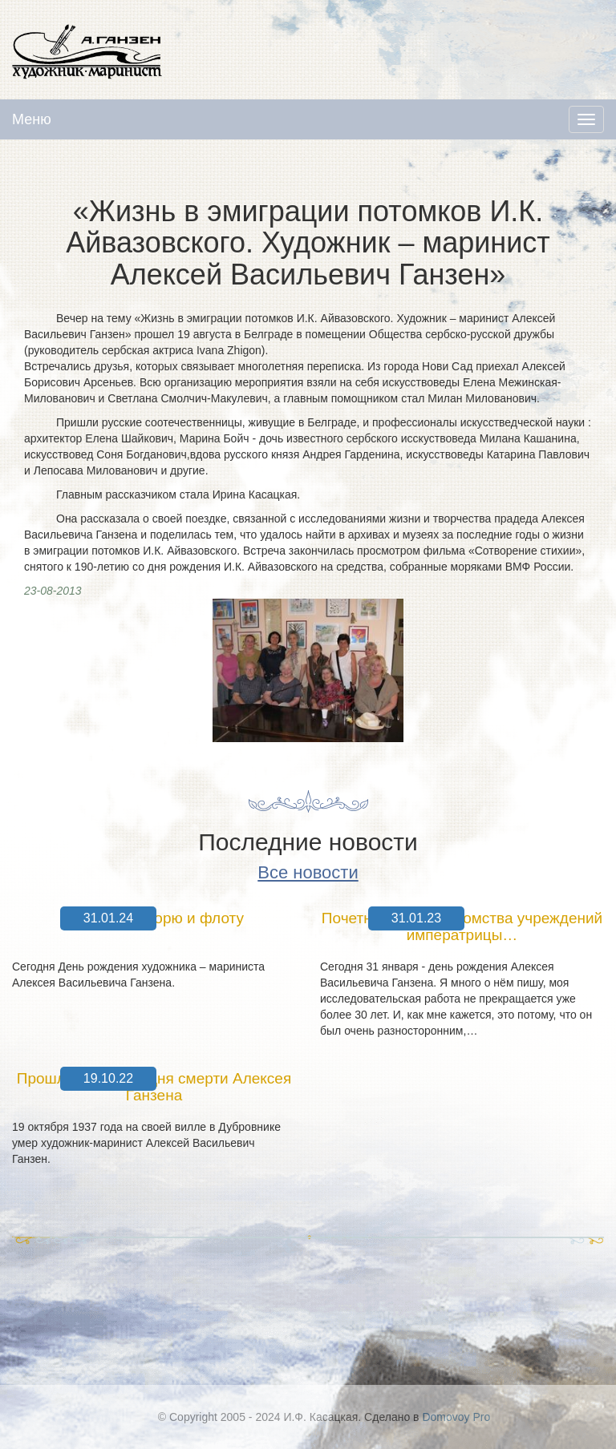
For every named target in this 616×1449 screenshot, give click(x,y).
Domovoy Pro (456, 1417)
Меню (31, 119)
